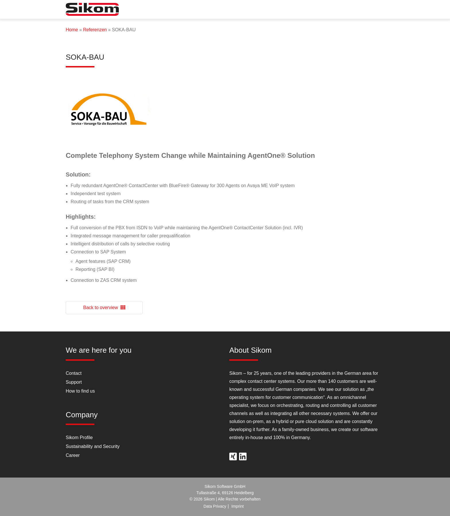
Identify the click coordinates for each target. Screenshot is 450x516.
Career (73, 455)
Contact (74, 373)
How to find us (80, 391)
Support (74, 382)
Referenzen (95, 29)
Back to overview (104, 307)
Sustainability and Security (93, 446)
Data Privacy (214, 506)
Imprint (237, 506)
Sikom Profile (79, 437)
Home (72, 29)
